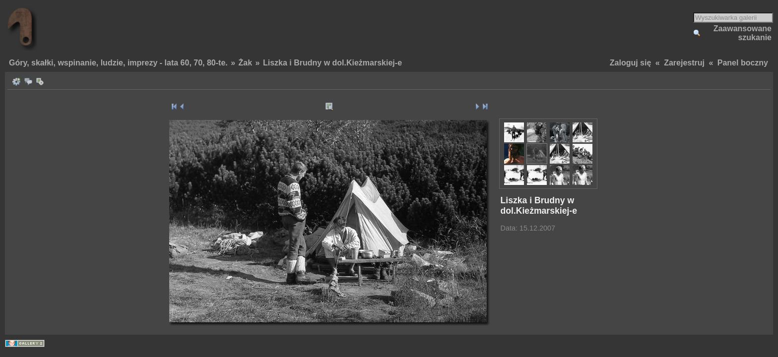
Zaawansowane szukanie (742, 33)
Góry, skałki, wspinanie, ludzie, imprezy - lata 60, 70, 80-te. (118, 63)
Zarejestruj (684, 63)
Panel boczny (742, 63)
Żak (246, 63)
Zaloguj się (630, 63)
